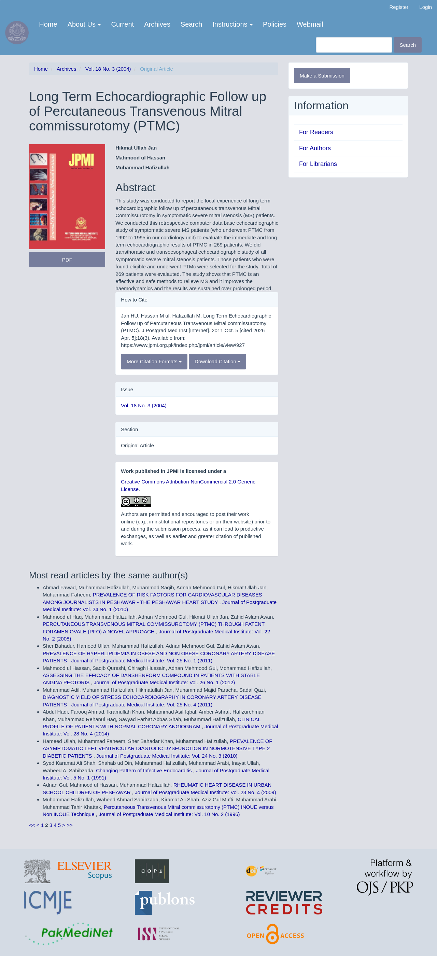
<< (32, 825)
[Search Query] (354, 45)
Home (48, 24)
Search (191, 24)
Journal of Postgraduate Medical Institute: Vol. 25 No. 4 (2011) (142, 704)
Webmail (310, 24)
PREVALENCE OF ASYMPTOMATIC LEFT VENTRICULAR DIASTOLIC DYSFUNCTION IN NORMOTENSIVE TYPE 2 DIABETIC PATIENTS (157, 748)
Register (398, 7)
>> (70, 825)
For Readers (316, 132)
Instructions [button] (232, 24)
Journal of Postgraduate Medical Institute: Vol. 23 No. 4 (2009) (205, 792)
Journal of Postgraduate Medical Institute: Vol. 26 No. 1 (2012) (164, 682)
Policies (274, 24)
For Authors (315, 148)
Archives (157, 24)
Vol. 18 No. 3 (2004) (108, 69)
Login (425, 7)
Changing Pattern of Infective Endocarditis (144, 770)
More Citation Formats (154, 361)
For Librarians (318, 163)
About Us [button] (84, 24)
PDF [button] (67, 260)
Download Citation (217, 361)
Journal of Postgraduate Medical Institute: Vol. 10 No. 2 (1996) (169, 814)
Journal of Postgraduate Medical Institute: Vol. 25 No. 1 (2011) (142, 660)
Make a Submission (322, 76)
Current (122, 24)
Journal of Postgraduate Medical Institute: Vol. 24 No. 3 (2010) (167, 756)
